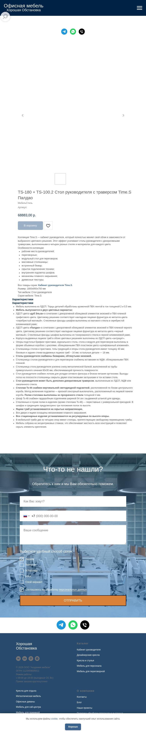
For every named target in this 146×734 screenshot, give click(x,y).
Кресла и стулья (85, 660)
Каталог (82, 643)
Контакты (82, 697)
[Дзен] (37, 658)
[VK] (18, 658)
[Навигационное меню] (139, 8)
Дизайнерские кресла (88, 655)
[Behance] (24, 658)
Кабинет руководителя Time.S (55, 285)
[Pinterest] (31, 658)
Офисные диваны (25, 701)
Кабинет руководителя (89, 649)
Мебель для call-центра (28, 707)
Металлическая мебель (28, 696)
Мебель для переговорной (91, 671)
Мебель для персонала (89, 666)
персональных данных (73, 589)
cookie (54, 718)
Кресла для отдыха (26, 690)
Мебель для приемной (28, 712)
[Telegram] (64, 32)
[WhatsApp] (73, 32)
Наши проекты (84, 708)
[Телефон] (82, 32)
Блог (79, 702)
